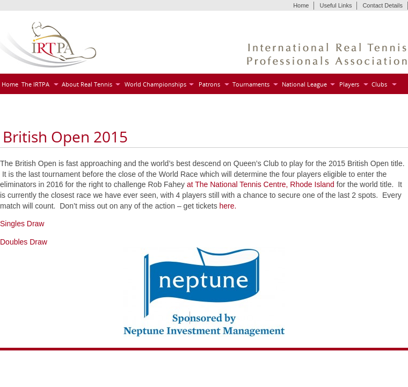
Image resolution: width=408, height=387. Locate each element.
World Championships (155, 84)
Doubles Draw (23, 242)
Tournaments (250, 84)
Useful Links (335, 5)
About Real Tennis (87, 84)
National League (304, 84)
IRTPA (48, 45)
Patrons (209, 84)
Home (301, 5)
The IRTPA (35, 84)
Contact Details (382, 5)
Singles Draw (22, 223)
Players (349, 84)
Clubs (379, 84)
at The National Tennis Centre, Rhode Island (260, 184)
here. (228, 206)
